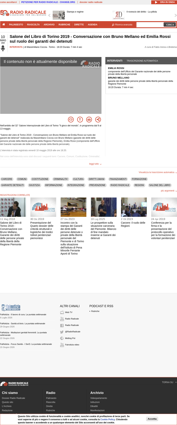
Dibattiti (94, 406)
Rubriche (95, 311)
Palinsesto (51, 398)
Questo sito (7, 402)
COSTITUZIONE (40, 179)
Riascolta (50, 402)
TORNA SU (167, 382)
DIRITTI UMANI (96, 179)
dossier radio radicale (91, 2)
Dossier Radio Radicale (13, 398)
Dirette (49, 406)
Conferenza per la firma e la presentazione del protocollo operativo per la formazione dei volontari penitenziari (163, 230)
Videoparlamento (98, 398)
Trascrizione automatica (142, 61)
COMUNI (22, 179)
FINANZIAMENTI (118, 179)
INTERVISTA (16, 47)
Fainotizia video (72, 345)
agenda (92, 24)
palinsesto (16, 24)
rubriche (64, 24)
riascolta (33, 24)
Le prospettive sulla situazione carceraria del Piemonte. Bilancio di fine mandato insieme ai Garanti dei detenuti (103, 230)
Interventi (114, 60)
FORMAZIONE (139, 179)
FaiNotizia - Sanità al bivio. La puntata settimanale (22, 323)
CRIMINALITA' (61, 179)
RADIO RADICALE (120, 185)
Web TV (68, 312)
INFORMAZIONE (53, 185)
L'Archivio (7, 406)
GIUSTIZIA (34, 185)
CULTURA (78, 179)
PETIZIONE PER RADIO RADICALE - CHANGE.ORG (48, 2)
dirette (79, 24)
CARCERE (6, 179)
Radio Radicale (72, 319)
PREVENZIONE (97, 185)
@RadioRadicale (72, 331)
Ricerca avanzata (123, 24)
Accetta (152, 418)
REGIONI (139, 185)
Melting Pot (70, 338)
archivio (49, 24)
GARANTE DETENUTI (12, 185)
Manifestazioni (97, 410)
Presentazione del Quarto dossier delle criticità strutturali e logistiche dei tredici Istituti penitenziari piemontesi (41, 230)
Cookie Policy (107, 419)
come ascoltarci (8, 2)
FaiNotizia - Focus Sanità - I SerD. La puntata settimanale (26, 344)
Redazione (7, 410)
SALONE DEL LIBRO (159, 185)
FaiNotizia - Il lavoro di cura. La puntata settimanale (23, 314)
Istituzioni (95, 402)
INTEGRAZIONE (76, 185)
